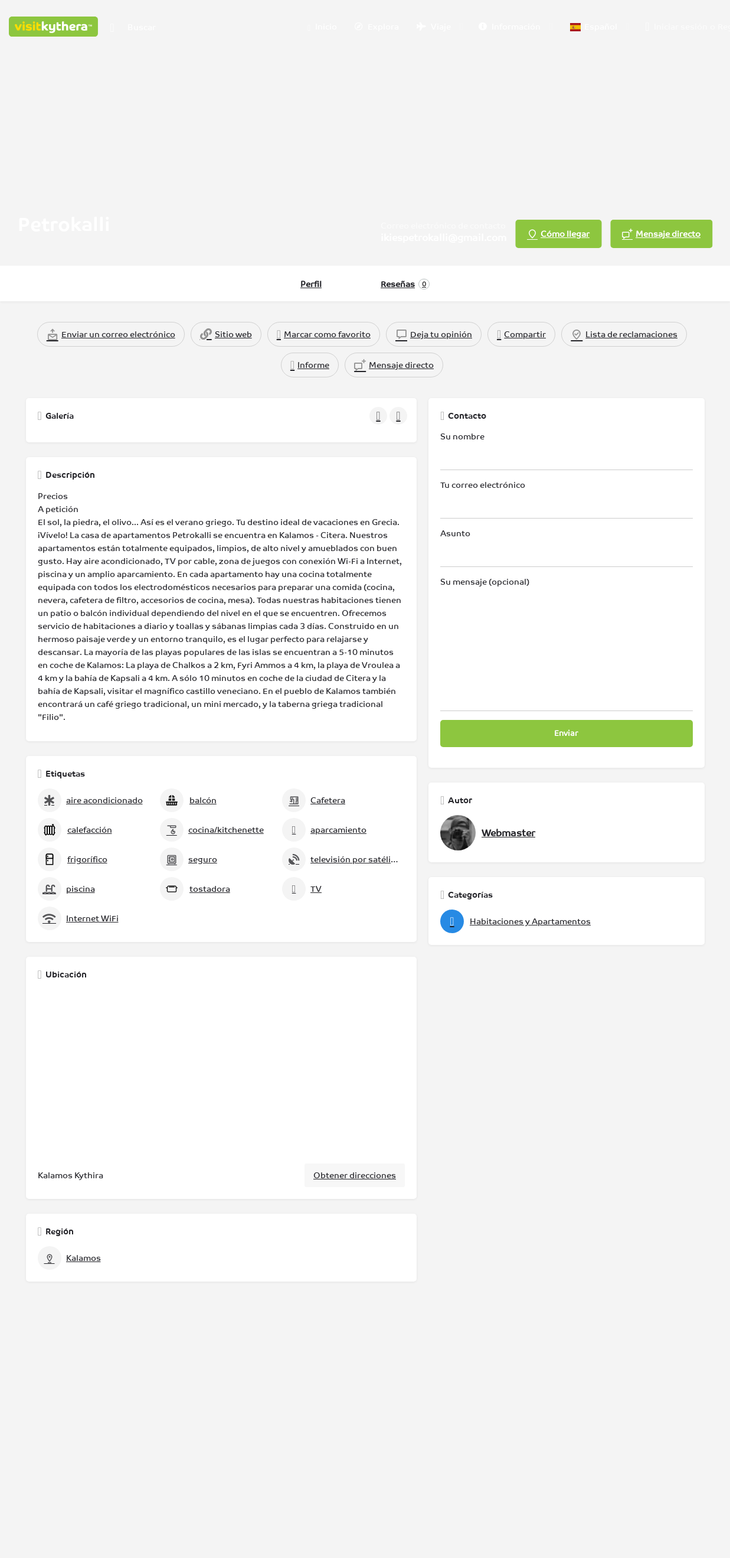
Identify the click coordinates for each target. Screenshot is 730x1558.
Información (510, 26)
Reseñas (405, 284)
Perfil (311, 284)
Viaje (434, 26)
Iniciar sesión (681, 26)
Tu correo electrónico (566, 499)
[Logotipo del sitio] (55, 25)
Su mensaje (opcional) (566, 644)
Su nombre (566, 451)
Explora (377, 26)
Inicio (322, 27)
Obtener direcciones (354, 1175)
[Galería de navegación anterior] (379, 416)
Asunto (566, 548)
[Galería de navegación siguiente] (399, 416)
